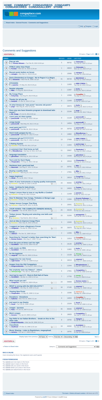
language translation (17, 155)
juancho (15, 85)
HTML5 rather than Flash (19, 67)
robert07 (14, 189)
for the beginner (16, 253)
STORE (58, 7)
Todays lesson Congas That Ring (23, 203)
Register (89, 26)
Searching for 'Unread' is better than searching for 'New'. (32, 237)
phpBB (44, 397)
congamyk (14, 228)
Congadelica (80, 270)
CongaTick (79, 176)
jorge (13, 106)
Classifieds (14, 325)
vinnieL (78, 275)
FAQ (81, 26)
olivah (13, 178)
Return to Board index (11, 346)
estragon (14, 74)
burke (78, 89)
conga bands (14, 122)
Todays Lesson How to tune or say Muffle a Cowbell (30, 193)
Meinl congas (14, 313)
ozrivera (14, 332)
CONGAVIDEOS (43, 5)
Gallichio (14, 298)
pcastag (79, 182)
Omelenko (16, 79)
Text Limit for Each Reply (19, 160)
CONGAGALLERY (40, 7)
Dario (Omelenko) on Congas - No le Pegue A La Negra (32, 78)
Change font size (96, 22)
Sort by (55, 336)
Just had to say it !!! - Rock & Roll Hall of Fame (28, 275)
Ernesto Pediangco (82, 198)
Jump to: (52, 346)
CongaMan (79, 94)
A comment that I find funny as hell (23, 149)
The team (65, 393)
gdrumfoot (15, 156)
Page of (90, 54)
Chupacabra (15, 162)
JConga (78, 254)
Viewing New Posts (17, 291)
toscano (14, 315)
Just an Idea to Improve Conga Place (24, 221)
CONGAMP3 (62, 5)
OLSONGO (15, 244)
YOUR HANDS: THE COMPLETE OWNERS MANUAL (30, 209)
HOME (8, 5)
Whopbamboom (81, 264)
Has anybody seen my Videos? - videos (25, 270)
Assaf (13, 304)
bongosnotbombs (17, 266)
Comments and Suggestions (38, 22)
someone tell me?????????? (21, 138)
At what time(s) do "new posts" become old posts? (30, 105)
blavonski (14, 167)
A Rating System (16, 144)
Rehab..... (13, 232)
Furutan (14, 68)
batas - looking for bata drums (21, 187)
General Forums (21, 22)
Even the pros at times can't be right (24, 243)
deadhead (14, 327)
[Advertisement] (52, 38)
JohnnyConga (16, 271)
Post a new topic (9, 54)
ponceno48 (15, 118)
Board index (10, 22)
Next (96, 337)
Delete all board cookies (77, 393)
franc (13, 309)
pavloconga (80, 144)
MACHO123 (80, 78)
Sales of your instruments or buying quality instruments (32, 182)
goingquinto (80, 214)
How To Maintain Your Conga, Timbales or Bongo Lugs (32, 198)
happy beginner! (16, 176)
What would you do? (17, 281)
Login (96, 26)
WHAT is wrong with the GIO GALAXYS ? (26, 286)
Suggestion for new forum (20, 259)
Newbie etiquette (16, 89)
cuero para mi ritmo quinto (20, 117)
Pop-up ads (14, 61)
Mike (12, 90)
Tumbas (78, 187)
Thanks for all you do (18, 99)
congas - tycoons (16, 308)
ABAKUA (79, 292)
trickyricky (15, 96)
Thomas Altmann (18, 63)
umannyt (79, 259)
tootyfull (14, 101)
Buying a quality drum (18, 171)
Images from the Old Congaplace (23, 264)
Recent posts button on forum (21, 72)
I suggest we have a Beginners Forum (25, 226)
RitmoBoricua (81, 133)
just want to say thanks (19, 302)
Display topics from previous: (33, 336)
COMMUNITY (22, 5)
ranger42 (14, 255)
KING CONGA (81, 83)
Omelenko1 (80, 149)
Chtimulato (80, 62)
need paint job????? (18, 127)
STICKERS (13, 83)
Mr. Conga (14, 114)
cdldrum (14, 233)
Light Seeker (15, 261)
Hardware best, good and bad (21, 165)
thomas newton (16, 239)
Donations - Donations (18, 297)
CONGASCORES (16, 7)
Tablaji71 (79, 319)
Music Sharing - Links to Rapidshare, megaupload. (30, 330)
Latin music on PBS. (17, 248)
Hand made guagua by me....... (21, 133)
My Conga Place (16, 94)
